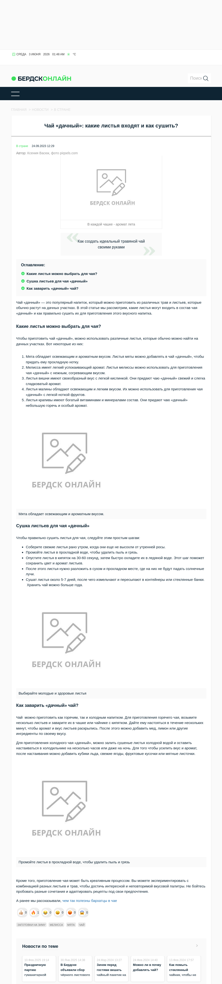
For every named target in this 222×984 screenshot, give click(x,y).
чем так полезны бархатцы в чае (89, 901)
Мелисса (56, 924)
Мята (71, 924)
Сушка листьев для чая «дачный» (57, 281)
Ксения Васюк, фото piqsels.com (52, 153)
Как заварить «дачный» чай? (52, 288)
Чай (82, 924)
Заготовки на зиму (31, 924)
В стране (22, 146)
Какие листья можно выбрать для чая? (62, 274)
